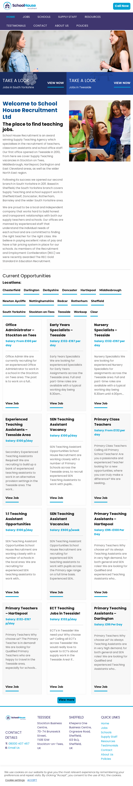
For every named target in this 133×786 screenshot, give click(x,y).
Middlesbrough (110, 290)
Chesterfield (11, 290)
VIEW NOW (55, 83)
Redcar (62, 301)
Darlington (31, 290)
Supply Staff (67, 17)
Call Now (122, 6)
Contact (40, 26)
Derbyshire (51, 290)
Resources (93, 17)
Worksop (80, 312)
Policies (82, 26)
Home (10, 17)
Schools (44, 17)
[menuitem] (11, 16)
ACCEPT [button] (32, 780)
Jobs (26, 17)
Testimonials (16, 26)
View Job (12, 403)
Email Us (14, 748)
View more (66, 699)
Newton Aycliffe (14, 301)
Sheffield (97, 301)
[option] (66, 51)
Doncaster (69, 290)
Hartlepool (88, 290)
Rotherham (79, 301)
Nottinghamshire (41, 301)
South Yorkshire (14, 312)
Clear (94, 312)
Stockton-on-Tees (42, 312)
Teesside (64, 312)
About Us (62, 26)
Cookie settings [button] (15, 780)
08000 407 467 (19, 744)
